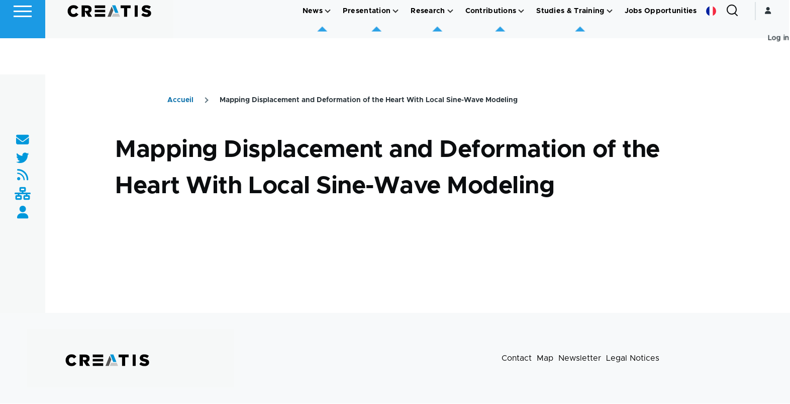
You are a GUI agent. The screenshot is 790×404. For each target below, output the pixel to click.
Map (545, 359)
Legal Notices (632, 359)
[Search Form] (733, 47)
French (712, 47)
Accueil (180, 100)
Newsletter (579, 359)
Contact (517, 359)
